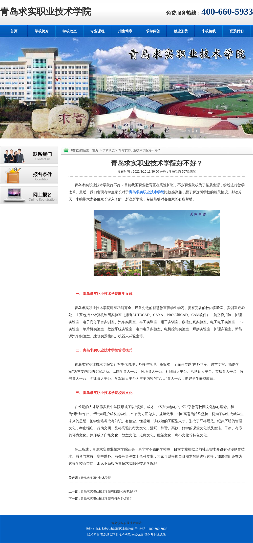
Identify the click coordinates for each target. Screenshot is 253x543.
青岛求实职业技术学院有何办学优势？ (106, 498)
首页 (13, 31)
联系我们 (236, 31)
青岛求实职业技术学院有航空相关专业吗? (109, 491)
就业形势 (181, 31)
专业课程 (97, 31)
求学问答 (153, 31)
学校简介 (42, 31)
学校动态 (69, 31)
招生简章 (125, 31)
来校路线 (209, 31)
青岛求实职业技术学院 (45, 12)
